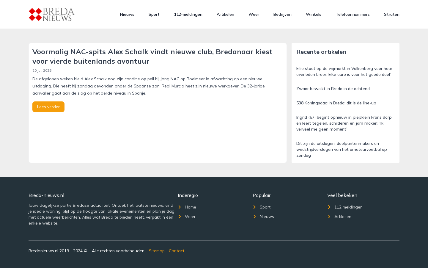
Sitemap (157, 250)
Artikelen (225, 14)
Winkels (313, 14)
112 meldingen (345, 207)
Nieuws (127, 14)
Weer (253, 14)
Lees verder (48, 106)
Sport (154, 14)
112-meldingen (188, 14)
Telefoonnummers (353, 14)
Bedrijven (282, 14)
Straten (391, 14)
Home (187, 207)
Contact (176, 250)
